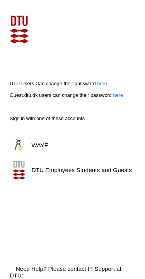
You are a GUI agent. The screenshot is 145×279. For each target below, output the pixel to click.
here (102, 83)
